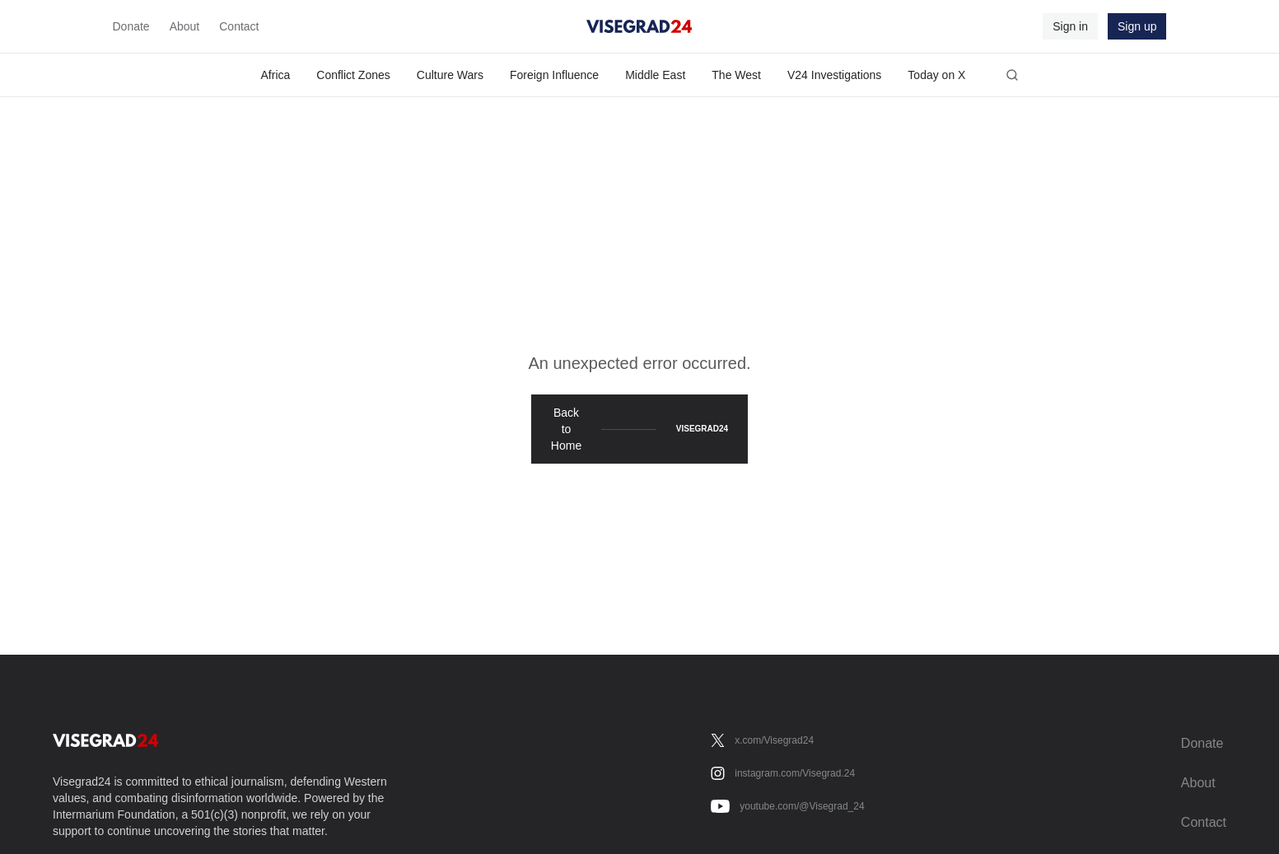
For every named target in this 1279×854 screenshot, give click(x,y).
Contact (239, 26)
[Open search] (1012, 75)
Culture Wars (450, 75)
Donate (131, 26)
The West (736, 75)
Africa (276, 75)
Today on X (936, 75)
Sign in (1070, 26)
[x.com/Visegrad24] (762, 740)
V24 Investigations (834, 75)
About (185, 26)
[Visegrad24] (639, 26)
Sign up (1137, 26)
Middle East (655, 75)
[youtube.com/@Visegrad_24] (787, 806)
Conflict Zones (353, 75)
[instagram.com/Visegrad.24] (783, 773)
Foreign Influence (554, 75)
